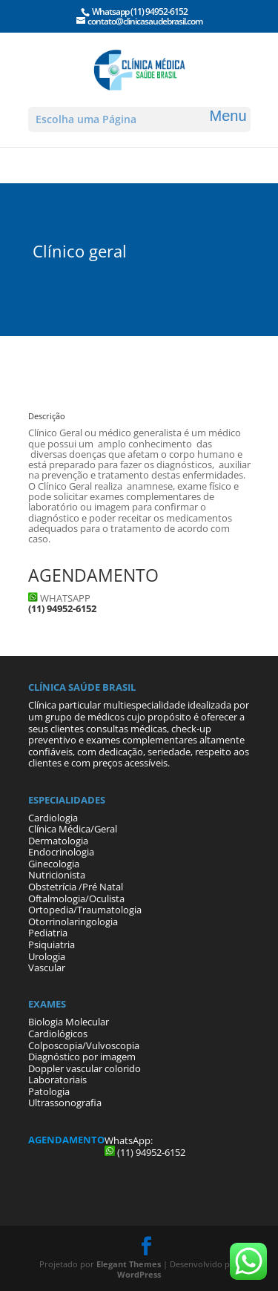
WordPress (139, 1274)
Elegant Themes (128, 1263)
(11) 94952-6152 (159, 11)
